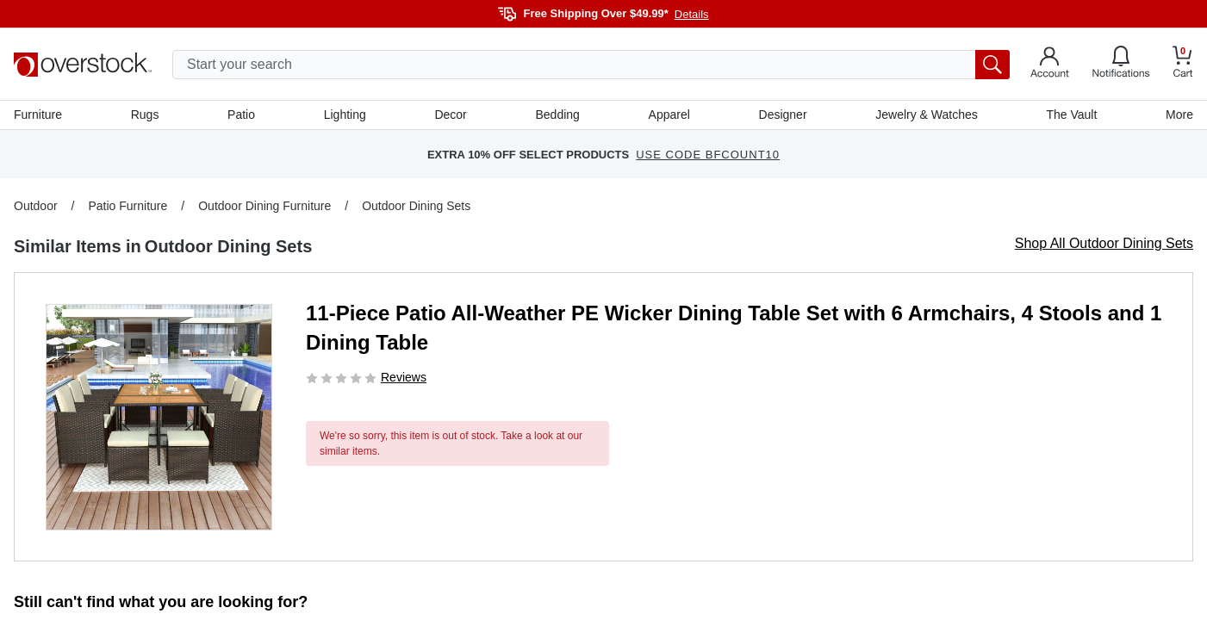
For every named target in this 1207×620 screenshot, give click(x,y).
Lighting (345, 114)
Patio (241, 114)
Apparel (669, 114)
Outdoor (36, 206)
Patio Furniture (127, 206)
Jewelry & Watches (926, 114)
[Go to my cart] (1183, 64)
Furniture (38, 114)
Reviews (403, 377)
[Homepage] (83, 65)
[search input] (591, 64)
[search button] (992, 64)
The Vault (1071, 114)
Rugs (145, 114)
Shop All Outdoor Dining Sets (1104, 243)
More (1179, 114)
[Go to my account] (1049, 64)
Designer (783, 114)
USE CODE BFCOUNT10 (708, 154)
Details (692, 14)
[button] (159, 417)
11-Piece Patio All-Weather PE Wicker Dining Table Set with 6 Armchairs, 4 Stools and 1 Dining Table (733, 327)
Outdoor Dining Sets (416, 206)
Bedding (557, 114)
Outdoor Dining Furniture (264, 206)
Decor (450, 114)
